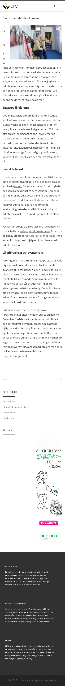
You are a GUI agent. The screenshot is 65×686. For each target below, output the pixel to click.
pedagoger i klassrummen (34, 231)
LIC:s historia (8, 418)
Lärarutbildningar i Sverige (15, 407)
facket (18, 186)
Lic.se (21, 680)
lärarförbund (23, 575)
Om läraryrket (9, 401)
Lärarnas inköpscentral (15, 609)
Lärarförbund (9, 412)
